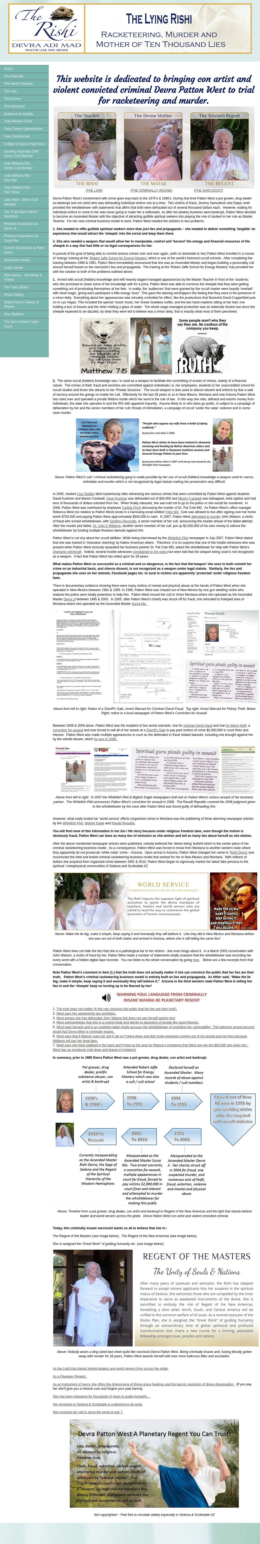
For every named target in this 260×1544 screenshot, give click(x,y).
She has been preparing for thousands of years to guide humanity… (101, 1396)
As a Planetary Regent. (70, 1376)
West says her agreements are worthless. (86, 1013)
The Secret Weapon (18, 84)
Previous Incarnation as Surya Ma (21, 238)
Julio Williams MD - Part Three (18, 190)
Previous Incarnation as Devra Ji (21, 226)
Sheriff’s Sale (156, 730)
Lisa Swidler (86, 494)
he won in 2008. (106, 739)
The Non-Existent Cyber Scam (21, 324)
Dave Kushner (116, 498)
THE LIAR (94, 190)
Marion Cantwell (190, 498)
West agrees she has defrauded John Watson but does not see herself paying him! (115, 1018)
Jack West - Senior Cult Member (21, 202)
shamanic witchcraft (67, 552)
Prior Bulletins (14, 314)
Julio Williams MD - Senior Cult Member (18, 166)
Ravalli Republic (123, 823)
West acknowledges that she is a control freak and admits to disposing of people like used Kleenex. (127, 1022)
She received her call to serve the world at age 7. (88, 1412)
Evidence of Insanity (18, 114)
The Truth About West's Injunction (21, 214)
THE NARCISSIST (208, 190)
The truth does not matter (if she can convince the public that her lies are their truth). (116, 1009)
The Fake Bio (13, 76)
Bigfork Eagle (94, 823)
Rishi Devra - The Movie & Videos (23, 277)
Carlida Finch (131, 508)
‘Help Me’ (172, 512)
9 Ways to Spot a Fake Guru (24, 144)
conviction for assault (68, 730)
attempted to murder (205, 517)
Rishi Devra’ (239, 852)
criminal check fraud (197, 725)
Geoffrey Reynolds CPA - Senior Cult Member (22, 154)
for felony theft (236, 725)
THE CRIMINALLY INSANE (151, 190)
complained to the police (150, 552)
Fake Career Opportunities (23, 129)
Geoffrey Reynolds (122, 521)
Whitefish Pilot (178, 538)
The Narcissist (14, 106)
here (196, 960)
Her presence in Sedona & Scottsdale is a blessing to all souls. (98, 1404)
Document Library (17, 260)
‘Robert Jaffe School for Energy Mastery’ (118, 258)
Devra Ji (70, 599)
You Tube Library (16, 287)
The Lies (10, 91)
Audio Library (13, 268)
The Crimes (12, 99)
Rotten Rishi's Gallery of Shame (21, 304)
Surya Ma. (140, 604)
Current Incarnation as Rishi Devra (24, 250)
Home (8, 69)
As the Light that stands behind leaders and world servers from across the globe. (111, 1369)
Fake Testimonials (17, 136)
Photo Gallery (14, 295)
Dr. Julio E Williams (107, 526)
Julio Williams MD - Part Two (18, 178)
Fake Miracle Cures (18, 121)
